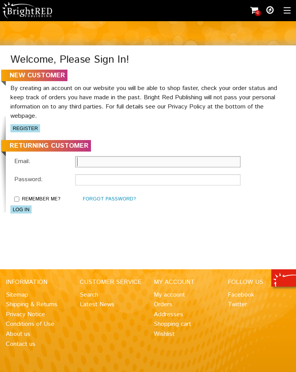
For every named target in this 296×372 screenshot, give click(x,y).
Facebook (241, 294)
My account (169, 294)
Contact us (20, 344)
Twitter (237, 304)
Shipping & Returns (31, 304)
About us (18, 334)
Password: (28, 179)
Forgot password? (109, 199)
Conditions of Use (30, 324)
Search (89, 294)
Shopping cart (172, 324)
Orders (163, 304)
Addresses (168, 314)
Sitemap (17, 294)
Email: (22, 161)
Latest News (97, 304)
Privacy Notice (25, 314)
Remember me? (41, 199)
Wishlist (164, 334)
